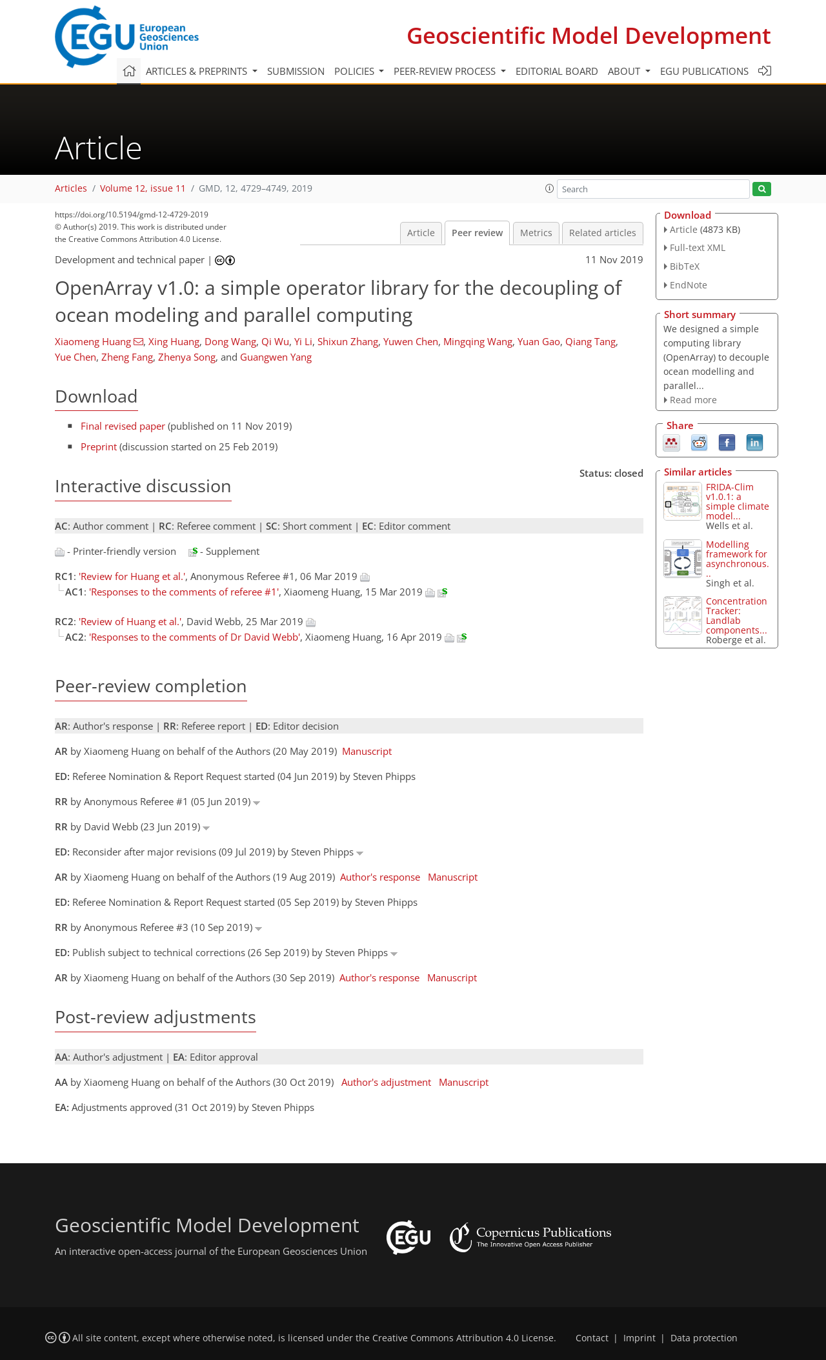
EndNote (688, 285)
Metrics (536, 233)
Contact (592, 1338)
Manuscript (367, 751)
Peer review (477, 233)
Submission (296, 71)
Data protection (704, 1338)
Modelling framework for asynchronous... (737, 558)
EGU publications (704, 71)
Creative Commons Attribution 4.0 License (463, 1338)
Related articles (602, 233)
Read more (693, 400)
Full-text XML (697, 247)
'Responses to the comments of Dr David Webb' (194, 636)
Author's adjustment (386, 1081)
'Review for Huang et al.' (132, 576)
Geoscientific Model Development (589, 35)
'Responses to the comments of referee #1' (184, 591)
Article (421, 233)
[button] (549, 188)
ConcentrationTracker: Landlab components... (736, 615)
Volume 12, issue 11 (143, 188)
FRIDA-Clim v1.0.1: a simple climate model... (737, 501)
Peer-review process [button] (446, 71)
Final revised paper (123, 425)
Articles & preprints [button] (198, 71)
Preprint (99, 446)
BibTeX (685, 266)
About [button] (625, 71)
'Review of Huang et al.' (130, 621)
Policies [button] (355, 71)
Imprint (639, 1338)
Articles (71, 188)
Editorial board (557, 71)
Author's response (380, 876)
